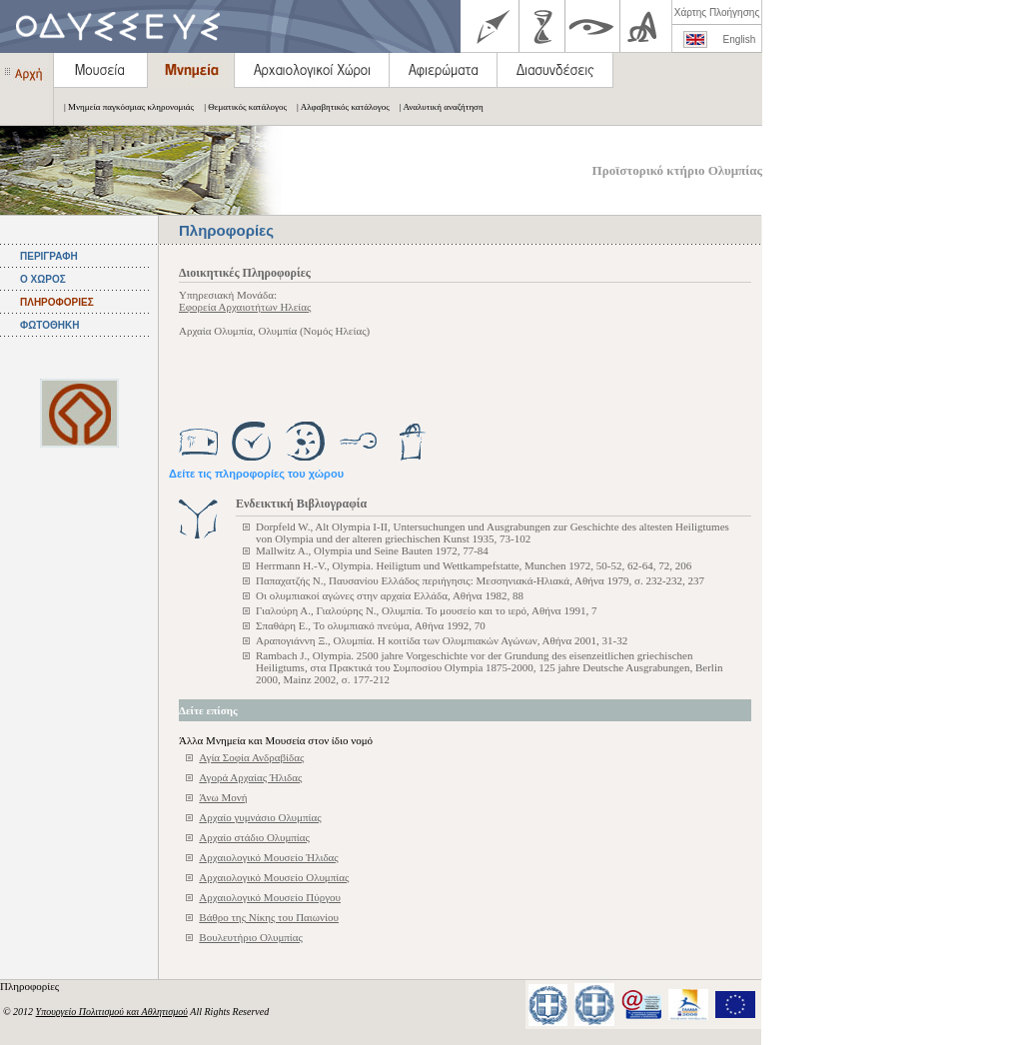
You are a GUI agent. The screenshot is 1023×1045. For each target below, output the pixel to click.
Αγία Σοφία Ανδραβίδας (251, 757)
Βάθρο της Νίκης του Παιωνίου (269, 917)
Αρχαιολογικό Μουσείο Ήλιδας (268, 857)
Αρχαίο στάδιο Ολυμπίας (254, 837)
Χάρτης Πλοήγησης (716, 12)
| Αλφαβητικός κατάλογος (338, 107)
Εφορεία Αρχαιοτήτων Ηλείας (245, 307)
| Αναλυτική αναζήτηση (437, 107)
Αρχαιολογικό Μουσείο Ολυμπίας (274, 877)
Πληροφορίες (31, 986)
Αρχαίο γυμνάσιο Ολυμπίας (260, 817)
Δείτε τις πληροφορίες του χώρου (256, 474)
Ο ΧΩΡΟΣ (43, 279)
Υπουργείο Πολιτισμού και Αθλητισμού (112, 1011)
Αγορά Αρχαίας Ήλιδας (250, 777)
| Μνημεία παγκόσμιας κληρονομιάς (124, 107)
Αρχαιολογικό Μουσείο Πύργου (270, 897)
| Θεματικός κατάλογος (240, 107)
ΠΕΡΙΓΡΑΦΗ (49, 256)
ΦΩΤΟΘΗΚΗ (49, 325)
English (739, 39)
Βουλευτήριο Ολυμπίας (251, 937)
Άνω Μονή (223, 797)
